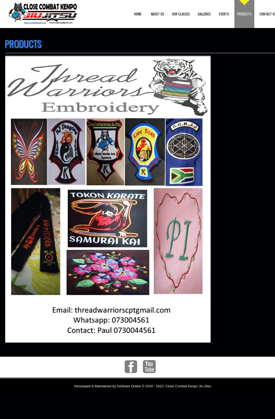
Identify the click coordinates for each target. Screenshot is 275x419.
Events (224, 13)
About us (157, 13)
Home (137, 13)
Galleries (204, 13)
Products (244, 13)
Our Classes (181, 13)
